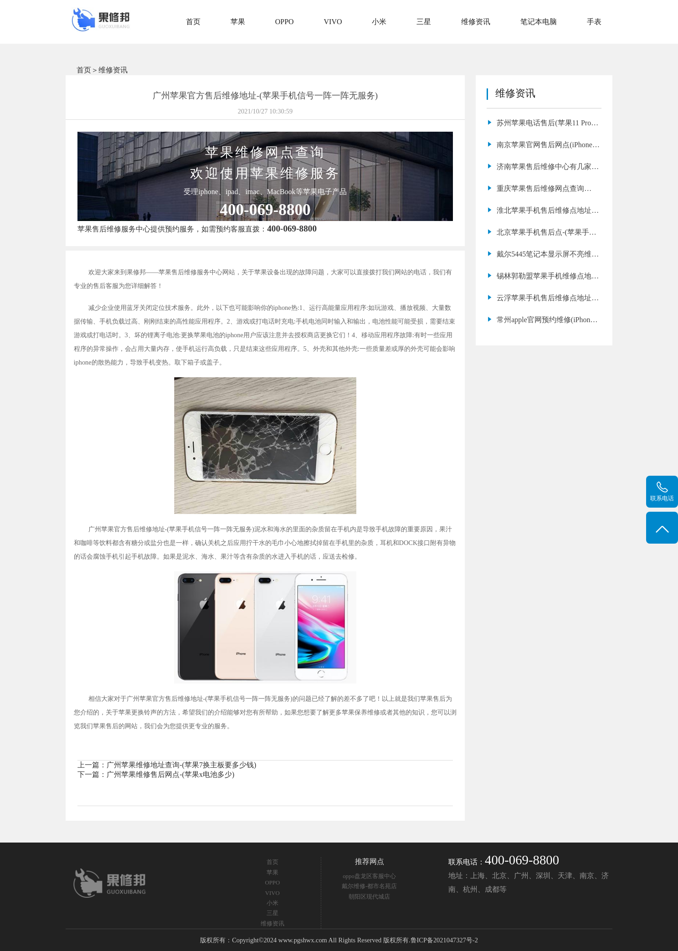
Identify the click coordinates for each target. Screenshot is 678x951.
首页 (193, 22)
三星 (423, 22)
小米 (379, 22)
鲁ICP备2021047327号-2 (444, 940)
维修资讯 (475, 22)
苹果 (238, 22)
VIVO (333, 22)
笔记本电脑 (538, 22)
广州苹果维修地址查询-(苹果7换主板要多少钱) (181, 765)
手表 (594, 22)
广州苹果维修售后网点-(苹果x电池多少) (170, 774)
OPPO (284, 22)
